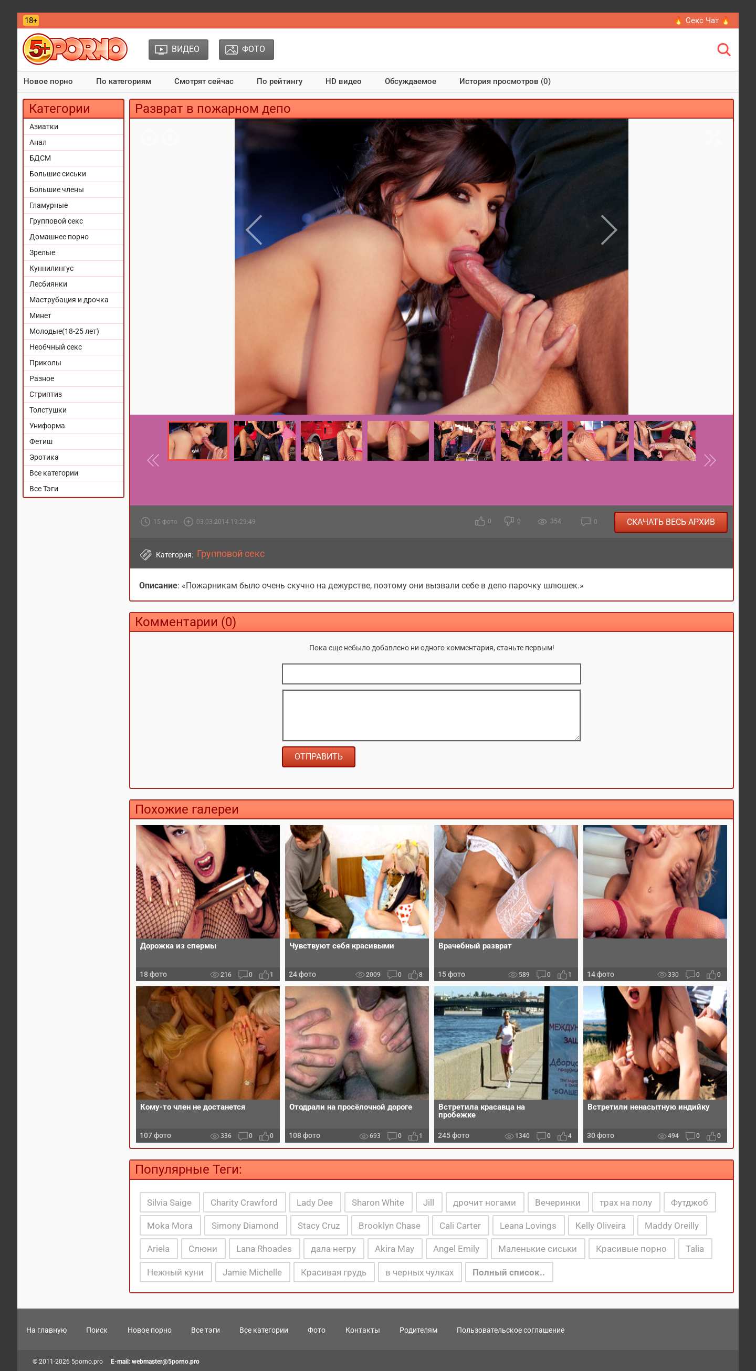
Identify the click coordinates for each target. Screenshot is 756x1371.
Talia (695, 1248)
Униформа (47, 425)
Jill (428, 1202)
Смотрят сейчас (204, 81)
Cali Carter (460, 1225)
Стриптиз (45, 394)
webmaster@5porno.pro (166, 1361)
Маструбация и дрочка (69, 300)
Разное (41, 378)
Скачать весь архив (671, 522)
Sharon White (378, 1202)
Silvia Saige (169, 1202)
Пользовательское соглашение (510, 1330)
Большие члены (56, 189)
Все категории (53, 473)
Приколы (45, 362)
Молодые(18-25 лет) (64, 331)
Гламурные (48, 205)
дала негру (333, 1248)
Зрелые (42, 252)
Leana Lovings (528, 1225)
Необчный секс (55, 347)
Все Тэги (43, 488)
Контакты (362, 1330)
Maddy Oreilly (672, 1225)
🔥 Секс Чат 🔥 (702, 20)
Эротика (44, 457)
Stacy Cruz (319, 1225)
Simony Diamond (245, 1225)
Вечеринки (558, 1202)
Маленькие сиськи (537, 1248)
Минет (40, 315)
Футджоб (689, 1202)
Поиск (97, 1330)
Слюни (202, 1248)
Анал (38, 142)
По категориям (123, 81)
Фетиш (40, 441)
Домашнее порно (59, 237)
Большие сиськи (57, 174)
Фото (317, 1330)
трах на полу (626, 1202)
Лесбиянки (48, 284)
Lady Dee (315, 1202)
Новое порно (48, 81)
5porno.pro (87, 1361)
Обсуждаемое (410, 81)
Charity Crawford (244, 1202)
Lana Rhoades (264, 1248)
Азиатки (43, 126)
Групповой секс (56, 221)
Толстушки (48, 410)
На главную (46, 1330)
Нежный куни (175, 1272)
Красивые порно (631, 1248)
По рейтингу (279, 81)
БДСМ (40, 158)
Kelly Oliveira (600, 1225)
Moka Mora (170, 1225)
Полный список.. (508, 1272)
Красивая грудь (333, 1272)
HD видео (344, 81)
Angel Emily (456, 1248)
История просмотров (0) (505, 81)
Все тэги (205, 1330)
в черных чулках (419, 1272)
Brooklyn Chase (390, 1225)
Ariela (158, 1248)
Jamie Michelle (252, 1272)
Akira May (394, 1248)
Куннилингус (51, 268)
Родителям (418, 1330)
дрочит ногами (484, 1202)
